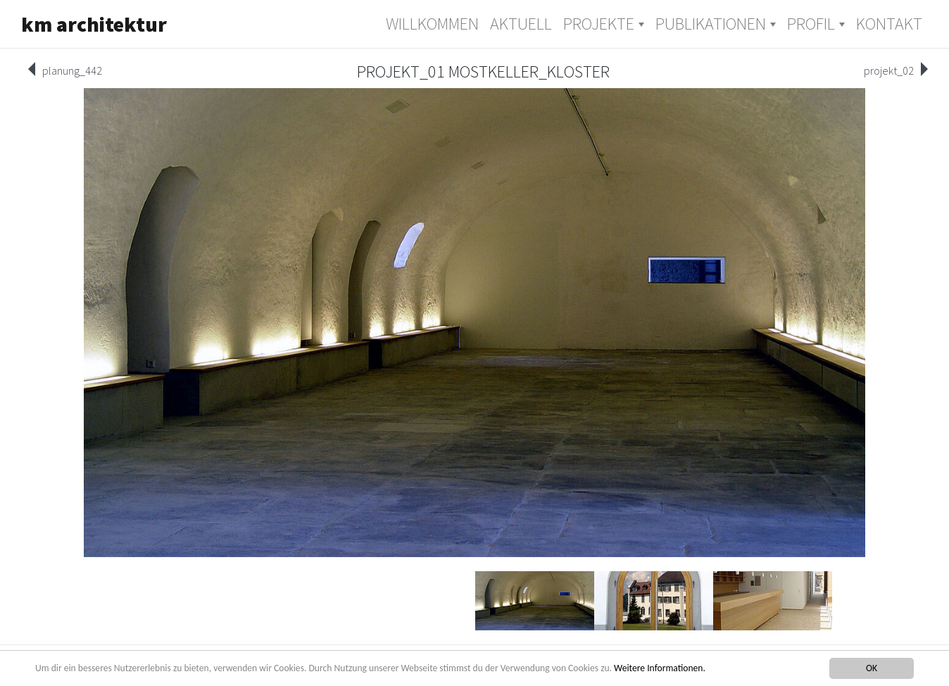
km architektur (94, 24)
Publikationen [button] (710, 24)
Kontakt (889, 24)
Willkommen (432, 24)
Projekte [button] (598, 24)
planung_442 (72, 70)
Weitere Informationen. (659, 668)
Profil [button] (811, 24)
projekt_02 (889, 70)
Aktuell (521, 24)
